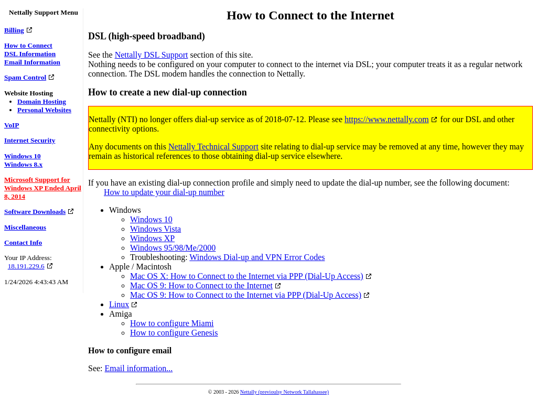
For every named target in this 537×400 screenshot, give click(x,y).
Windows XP (152, 238)
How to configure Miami (172, 323)
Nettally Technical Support (213, 146)
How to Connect (28, 45)
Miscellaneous (25, 227)
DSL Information (30, 54)
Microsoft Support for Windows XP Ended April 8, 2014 (42, 188)
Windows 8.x (23, 164)
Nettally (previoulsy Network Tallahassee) (284, 392)
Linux (119, 304)
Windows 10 (22, 156)
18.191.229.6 (26, 266)
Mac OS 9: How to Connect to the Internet (201, 285)
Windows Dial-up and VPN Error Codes (257, 257)
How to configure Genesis (174, 332)
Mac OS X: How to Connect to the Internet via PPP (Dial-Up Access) (246, 276)
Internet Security (29, 140)
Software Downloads (35, 211)
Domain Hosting (41, 101)
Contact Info (23, 242)
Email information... (139, 368)
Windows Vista (155, 228)
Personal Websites (44, 110)
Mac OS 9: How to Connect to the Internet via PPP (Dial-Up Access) (245, 294)
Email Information (32, 62)
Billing (14, 30)
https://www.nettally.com (387, 119)
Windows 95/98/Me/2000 (173, 247)
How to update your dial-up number (164, 192)
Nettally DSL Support (151, 54)
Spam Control (25, 77)
